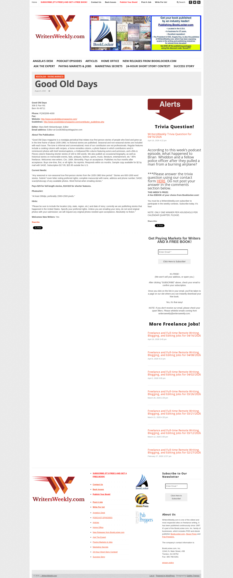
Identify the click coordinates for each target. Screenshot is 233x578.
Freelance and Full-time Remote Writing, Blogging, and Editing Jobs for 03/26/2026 (174, 393)
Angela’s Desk (43, 61)
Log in (151, 576)
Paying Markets (55, 76)
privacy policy (168, 563)
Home (34, 2)
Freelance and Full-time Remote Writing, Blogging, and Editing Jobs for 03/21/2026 (174, 412)
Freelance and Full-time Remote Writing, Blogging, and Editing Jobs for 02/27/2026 (174, 451)
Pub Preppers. (168, 537)
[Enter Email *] (173, 252)
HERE (161, 180)
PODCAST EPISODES (69, 61)
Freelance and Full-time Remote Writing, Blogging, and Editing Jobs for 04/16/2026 (174, 334)
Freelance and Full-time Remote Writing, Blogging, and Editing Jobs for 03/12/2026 (174, 432)
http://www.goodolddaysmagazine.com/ (59, 119)
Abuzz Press (191, 534)
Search (181, 2)
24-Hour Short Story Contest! (148, 66)
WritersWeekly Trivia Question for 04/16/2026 (170, 135)
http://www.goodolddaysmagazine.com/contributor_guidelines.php (74, 122)
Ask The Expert (44, 66)
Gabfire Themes (193, 576)
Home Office (110, 61)
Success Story (184, 66)
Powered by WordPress (165, 576)
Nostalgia (41, 76)
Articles (91, 61)
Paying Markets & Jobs (74, 66)
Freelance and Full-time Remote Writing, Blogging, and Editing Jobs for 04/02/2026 (174, 373)
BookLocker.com (178, 534)
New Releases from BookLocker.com (149, 61)
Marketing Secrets (108, 66)
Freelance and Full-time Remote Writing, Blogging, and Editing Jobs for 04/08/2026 (174, 354)
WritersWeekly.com (48, 576)
